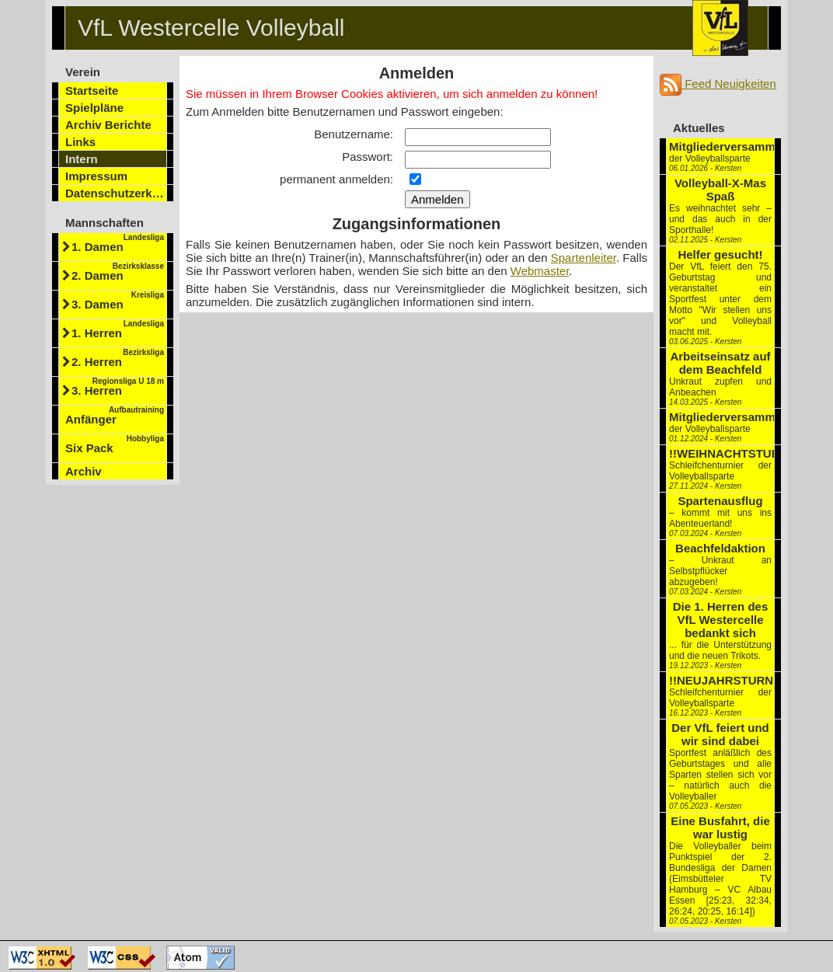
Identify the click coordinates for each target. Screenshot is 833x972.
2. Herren (117, 358)
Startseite (91, 90)
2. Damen (117, 272)
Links (80, 141)
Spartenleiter (583, 257)
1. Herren (117, 329)
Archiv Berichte (108, 124)
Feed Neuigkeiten (718, 83)
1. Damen (117, 243)
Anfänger (114, 416)
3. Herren (117, 387)
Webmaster (540, 270)
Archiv (83, 471)
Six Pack (114, 444)
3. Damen (117, 301)
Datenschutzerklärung (116, 193)
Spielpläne (94, 107)
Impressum (96, 176)
